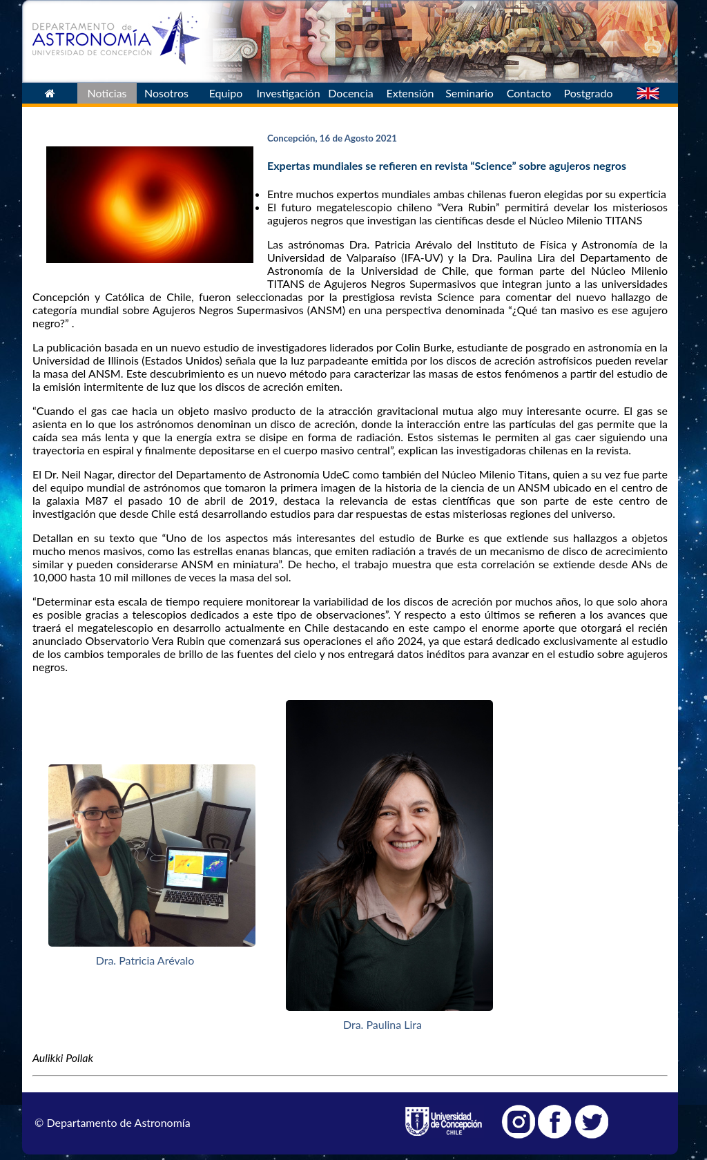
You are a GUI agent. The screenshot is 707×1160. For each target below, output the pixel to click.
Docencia (350, 92)
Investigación (288, 92)
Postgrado (588, 92)
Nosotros (166, 92)
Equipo (226, 92)
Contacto (529, 92)
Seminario (469, 92)
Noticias (106, 92)
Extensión (410, 92)
